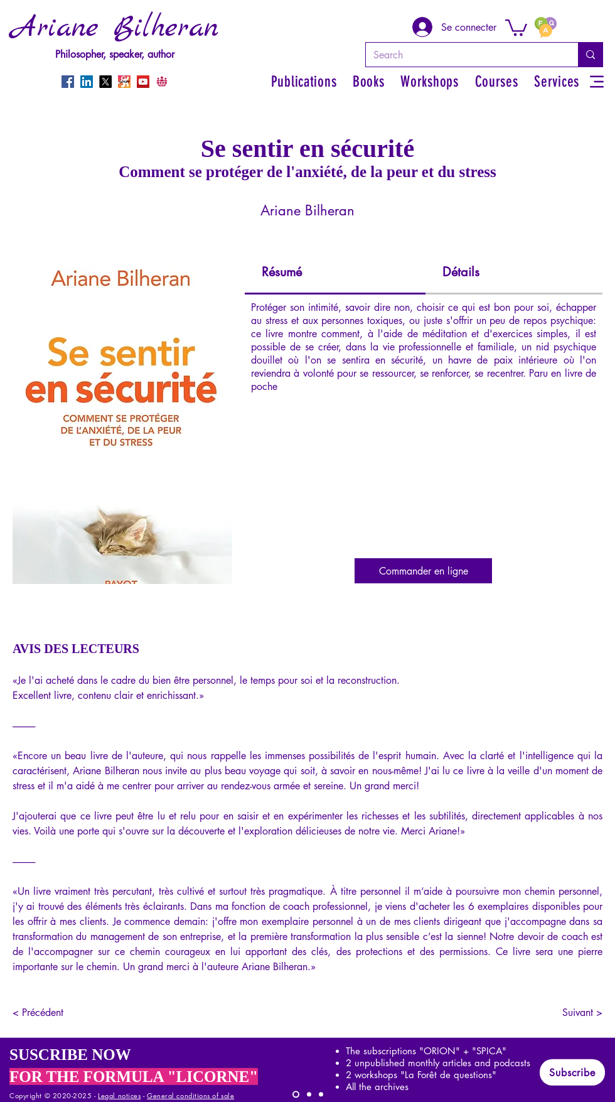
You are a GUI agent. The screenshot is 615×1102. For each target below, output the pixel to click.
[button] (516, 27)
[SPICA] (309, 1095)
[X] (105, 81)
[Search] (462, 55)
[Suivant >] (571, 1012)
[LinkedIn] (86, 81)
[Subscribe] (572, 1072)
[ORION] (321, 1095)
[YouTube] (143, 81)
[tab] (335, 272)
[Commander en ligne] (423, 570)
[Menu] (596, 81)
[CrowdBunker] (162, 81)
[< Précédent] (54, 1012)
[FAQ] (546, 27)
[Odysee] (124, 81)
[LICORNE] (295, 1094)
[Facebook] (68, 81)
